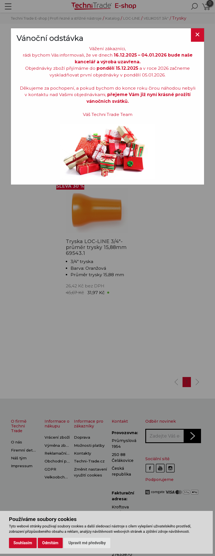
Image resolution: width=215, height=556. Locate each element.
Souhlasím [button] (22, 543)
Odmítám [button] (50, 543)
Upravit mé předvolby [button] (87, 543)
